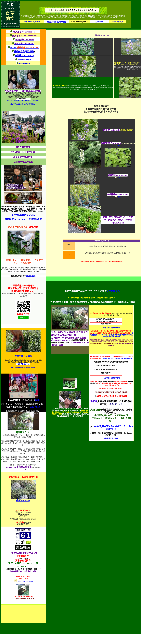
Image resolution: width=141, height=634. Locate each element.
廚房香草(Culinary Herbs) (24, 36)
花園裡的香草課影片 (23, 162)
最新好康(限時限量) (56, 22)
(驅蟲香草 (30, 51)
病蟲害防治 (27, 59)
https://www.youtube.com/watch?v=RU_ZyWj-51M (23, 100)
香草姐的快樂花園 (24, 63)
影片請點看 (35, 407)
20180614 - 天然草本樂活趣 (19, 467)
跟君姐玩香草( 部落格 (32, 22)
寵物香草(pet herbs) (24, 55)
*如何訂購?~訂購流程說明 (111, 328)
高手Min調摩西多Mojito (23, 215)
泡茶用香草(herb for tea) (24, 32)
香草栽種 (20, 59)
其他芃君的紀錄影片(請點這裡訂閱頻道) (23, 104)
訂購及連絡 (100, 22)
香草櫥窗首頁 (113, 291)
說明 (118, 145)
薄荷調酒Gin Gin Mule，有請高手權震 (23, 219)
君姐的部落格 (30, 276)
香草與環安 (19, 51)
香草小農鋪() (24, 48)
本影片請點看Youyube (23, 364)
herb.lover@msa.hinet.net (23, 581)
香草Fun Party (23, 500)
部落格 (37, 400)
